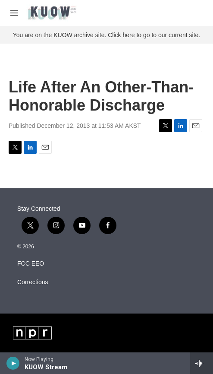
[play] (13, 363)
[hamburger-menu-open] (14, 13)
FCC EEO (30, 263)
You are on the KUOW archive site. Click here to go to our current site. (106, 35)
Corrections (32, 282)
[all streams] (201, 363)
